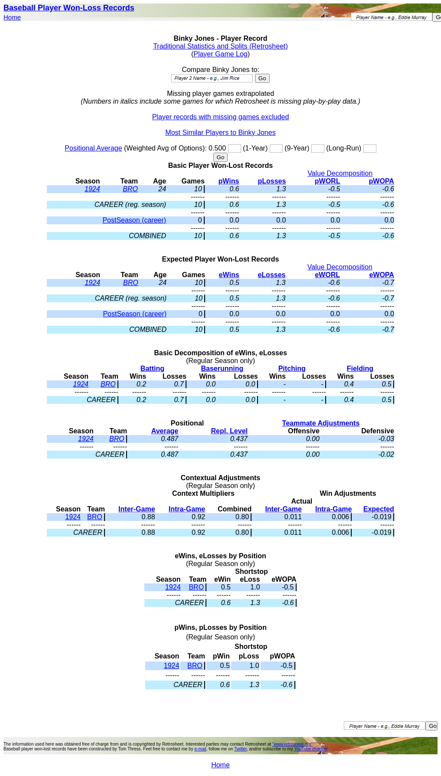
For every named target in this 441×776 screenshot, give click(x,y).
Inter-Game (136, 509)
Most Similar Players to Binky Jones (220, 132)
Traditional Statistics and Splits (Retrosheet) (220, 46)
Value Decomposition (339, 173)
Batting (152, 368)
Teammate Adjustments (321, 423)
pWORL (327, 181)
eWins (229, 274)
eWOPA (381, 274)
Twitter (240, 749)
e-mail (200, 749)
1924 (92, 189)
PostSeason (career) (134, 220)
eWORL (327, 274)
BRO (130, 189)
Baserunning (222, 368)
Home (12, 17)
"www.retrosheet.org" (292, 744)
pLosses (272, 181)
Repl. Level (229, 431)
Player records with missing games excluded (220, 117)
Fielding (360, 368)
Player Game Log (220, 54)
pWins (229, 181)
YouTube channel (310, 749)
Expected (378, 509)
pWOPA (381, 181)
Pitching (292, 368)
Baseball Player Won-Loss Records (68, 7)
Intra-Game (187, 509)
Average (165, 431)
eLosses (271, 274)
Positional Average (93, 148)
